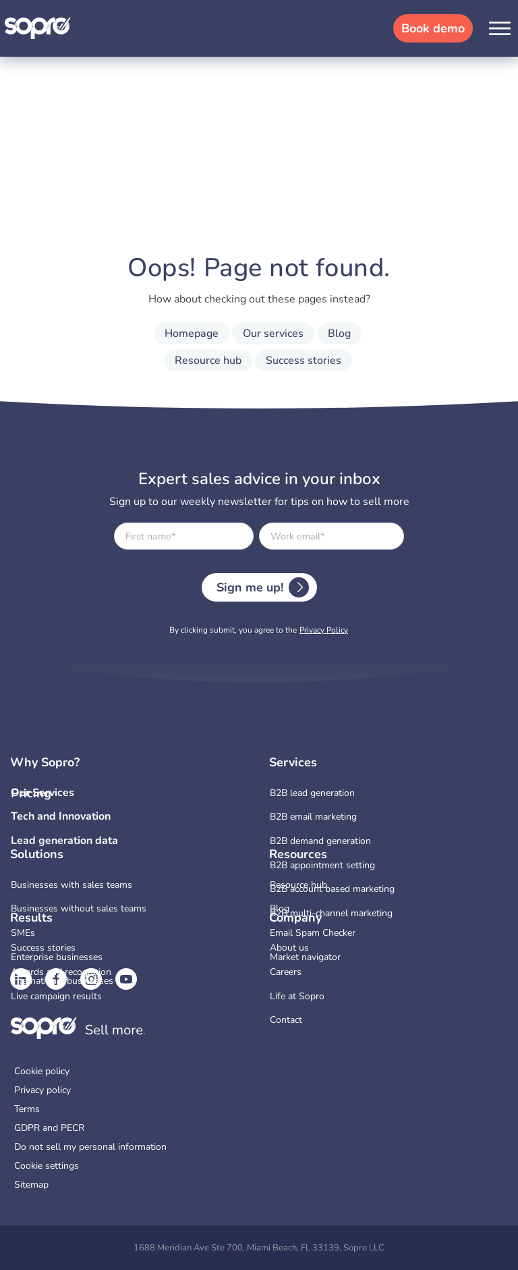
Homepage (192, 333)
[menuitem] (388, 793)
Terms (27, 1109)
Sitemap (31, 1185)
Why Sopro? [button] (45, 763)
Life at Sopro (297, 996)
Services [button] (293, 763)
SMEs (23, 932)
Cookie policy (41, 1071)
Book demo (433, 28)
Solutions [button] (36, 854)
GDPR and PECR (49, 1128)
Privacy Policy (323, 630)
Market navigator (305, 957)
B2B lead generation (312, 793)
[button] (499, 28)
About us (289, 947)
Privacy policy (42, 1090)
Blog (339, 333)
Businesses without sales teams (78, 908)
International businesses (62, 980)
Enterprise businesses (57, 957)
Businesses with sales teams (71, 884)
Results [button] (31, 918)
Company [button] (295, 918)
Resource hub (208, 360)
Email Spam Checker (312, 932)
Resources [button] (298, 854)
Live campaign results (56, 996)
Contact (286, 1019)
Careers (285, 971)
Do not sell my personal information (90, 1147)
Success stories (303, 360)
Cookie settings (46, 1166)
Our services (273, 333)
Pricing (31, 793)
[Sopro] (38, 27)
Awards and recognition (61, 971)
